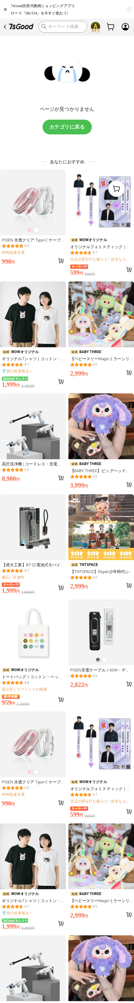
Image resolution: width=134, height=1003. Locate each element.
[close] (5, 9)
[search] (63, 26)
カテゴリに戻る (67, 127)
